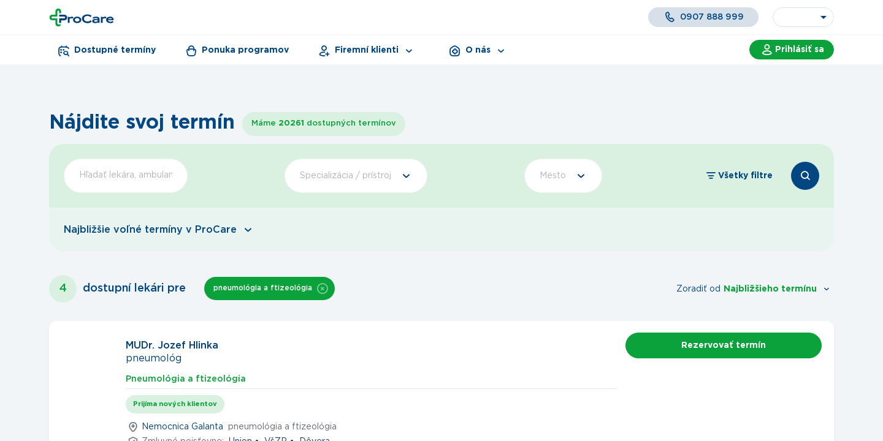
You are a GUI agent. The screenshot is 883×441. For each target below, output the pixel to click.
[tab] (186, 377)
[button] (322, 288)
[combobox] (803, 17)
